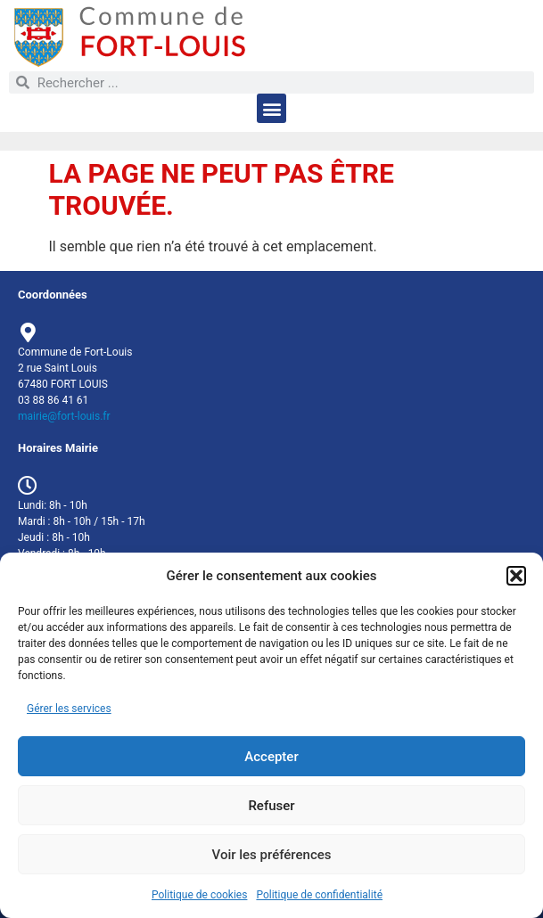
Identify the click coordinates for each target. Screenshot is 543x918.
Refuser (271, 806)
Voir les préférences (272, 855)
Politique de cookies (199, 895)
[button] (516, 576)
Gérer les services (69, 708)
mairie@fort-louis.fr (64, 416)
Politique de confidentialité (319, 895)
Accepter (271, 757)
